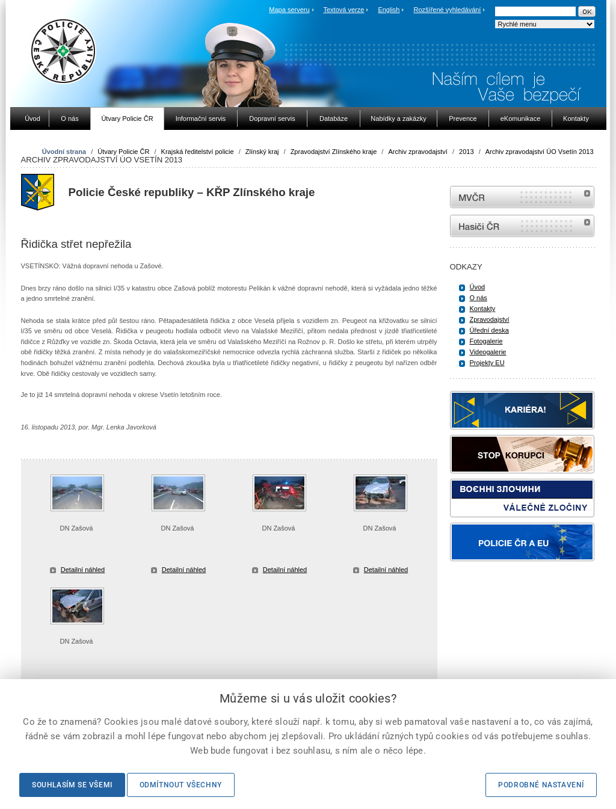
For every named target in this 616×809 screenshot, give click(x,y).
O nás (478, 297)
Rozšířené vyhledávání (447, 9)
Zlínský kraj (262, 151)
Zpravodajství (490, 319)
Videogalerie (488, 351)
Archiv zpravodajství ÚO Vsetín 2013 (539, 151)
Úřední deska (489, 330)
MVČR (522, 197)
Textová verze (343, 9)
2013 (466, 151)
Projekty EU (487, 362)
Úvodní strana (64, 151)
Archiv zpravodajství (417, 151)
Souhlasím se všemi (72, 785)
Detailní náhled (83, 569)
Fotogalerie (486, 341)
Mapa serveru (289, 9)
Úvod (477, 287)
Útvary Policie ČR (123, 151)
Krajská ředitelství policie (197, 151)
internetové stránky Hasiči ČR (522, 226)
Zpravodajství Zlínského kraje (334, 151)
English (388, 9)
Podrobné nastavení (541, 785)
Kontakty (483, 308)
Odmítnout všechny (181, 785)
